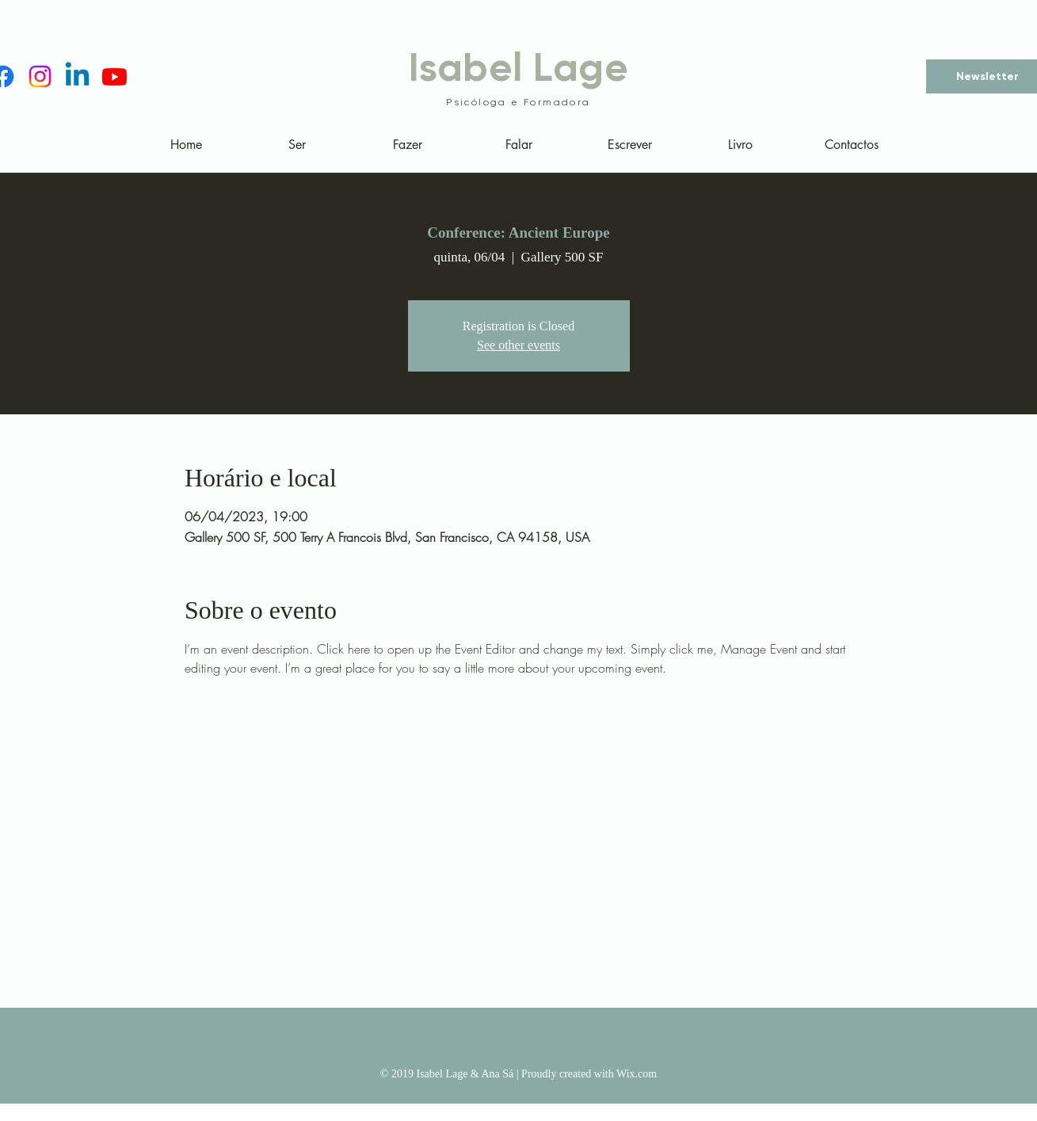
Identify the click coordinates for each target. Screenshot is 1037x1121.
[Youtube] (114, 76)
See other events (518, 345)
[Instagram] (40, 76)
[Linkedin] (77, 76)
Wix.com (636, 1074)
